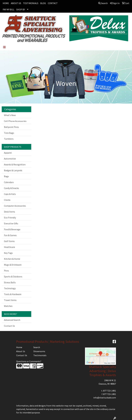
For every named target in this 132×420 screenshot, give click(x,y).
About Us (20, 351)
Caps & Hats (10, 194)
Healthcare (9, 247)
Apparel (8, 152)
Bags (6, 176)
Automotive (10, 158)
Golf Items (9, 241)
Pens (6, 270)
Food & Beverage (12, 229)
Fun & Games (10, 235)
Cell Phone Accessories (15, 121)
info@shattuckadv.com (104, 397)
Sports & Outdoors (13, 276)
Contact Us (9, 325)
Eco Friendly (10, 217)
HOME (6, 3)
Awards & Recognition (15, 164)
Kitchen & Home (12, 258)
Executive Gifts (11, 223)
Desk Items (9, 211)
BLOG (43, 3)
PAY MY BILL (8, 9)
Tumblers (8, 138)
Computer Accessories (15, 205)
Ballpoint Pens (11, 127)
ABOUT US (16, 3)
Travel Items (10, 300)
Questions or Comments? (28, 361)
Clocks (7, 199)
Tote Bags (9, 132)
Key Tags (8, 252)
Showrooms (39, 351)
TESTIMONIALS (30, 3)
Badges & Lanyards (13, 170)
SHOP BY (20, 9)
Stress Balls (10, 282)
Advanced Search (12, 319)
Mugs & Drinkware (12, 264)
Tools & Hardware (12, 294)
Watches (8, 306)
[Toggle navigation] (4, 47)
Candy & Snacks (11, 188)
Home (19, 347)
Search (103, 3)
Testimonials (39, 355)
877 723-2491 (109, 390)
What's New (10, 115)
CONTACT (53, 3)
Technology (10, 288)
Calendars (9, 182)
